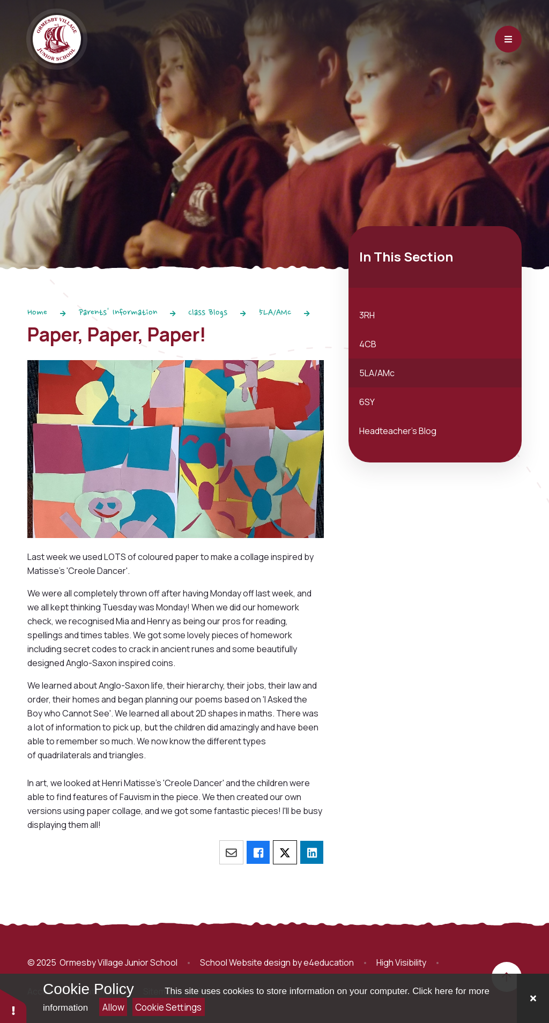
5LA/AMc (275, 313)
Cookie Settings (168, 1007)
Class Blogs (207, 313)
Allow (113, 1007)
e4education (328, 962)
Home (37, 313)
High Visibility (401, 962)
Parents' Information (118, 313)
